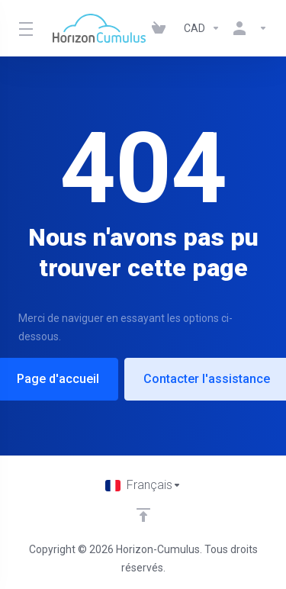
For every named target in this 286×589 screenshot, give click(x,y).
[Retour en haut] (143, 515)
